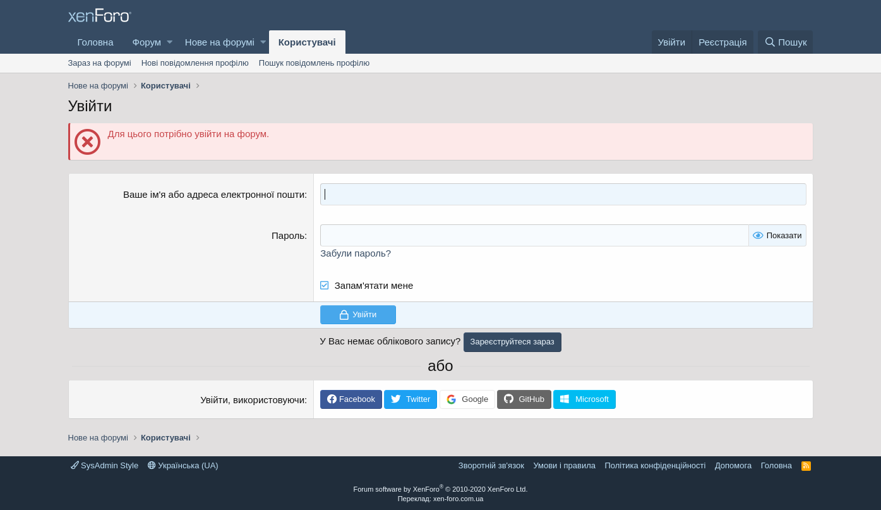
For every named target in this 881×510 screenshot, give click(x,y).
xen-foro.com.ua (458, 498)
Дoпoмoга (733, 465)
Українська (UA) (183, 465)
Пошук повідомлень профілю (314, 63)
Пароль (288, 235)
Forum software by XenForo (441, 489)
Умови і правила (564, 465)
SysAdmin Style (105, 465)
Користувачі (307, 42)
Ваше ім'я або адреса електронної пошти (213, 194)
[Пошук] (785, 42)
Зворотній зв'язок (491, 465)
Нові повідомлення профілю (195, 63)
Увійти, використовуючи (252, 399)
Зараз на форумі (99, 63)
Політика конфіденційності (654, 465)
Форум (147, 42)
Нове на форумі (220, 42)
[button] (170, 42)
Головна (96, 42)
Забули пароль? (355, 253)
